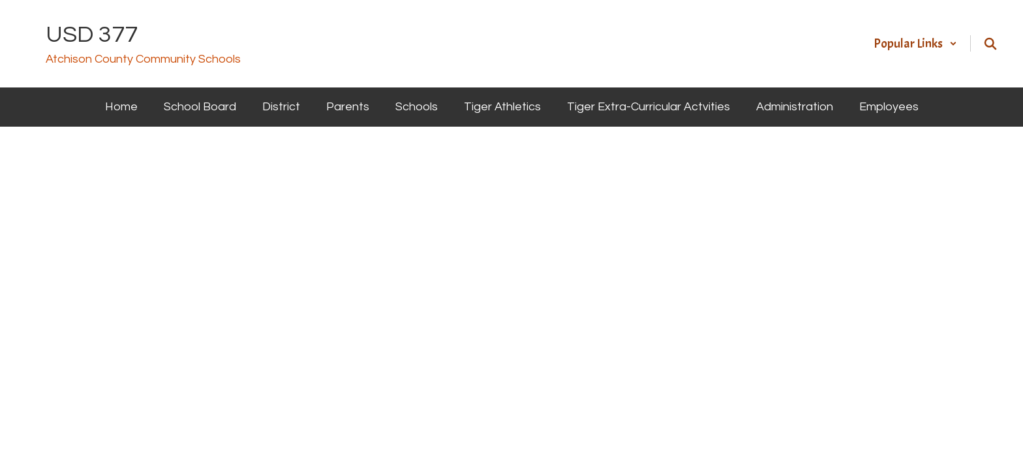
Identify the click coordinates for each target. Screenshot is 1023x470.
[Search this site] (990, 43)
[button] (915, 43)
